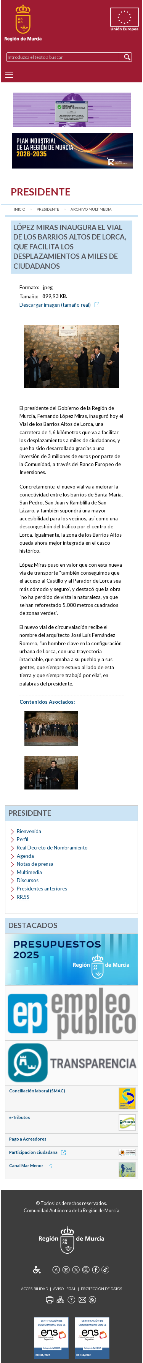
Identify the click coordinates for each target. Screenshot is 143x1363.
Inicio (19, 209)
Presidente (48, 209)
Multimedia (29, 872)
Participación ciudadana (38, 1152)
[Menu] (9, 75)
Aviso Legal (64, 1289)
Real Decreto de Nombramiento (52, 848)
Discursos (28, 880)
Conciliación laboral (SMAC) (37, 1090)
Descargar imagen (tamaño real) (60, 305)
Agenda (25, 856)
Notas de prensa (35, 864)
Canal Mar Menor (31, 1165)
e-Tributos (19, 1117)
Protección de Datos (101, 1289)
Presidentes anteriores (42, 889)
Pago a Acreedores (28, 1138)
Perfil (22, 839)
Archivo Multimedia (91, 209)
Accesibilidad (34, 1289)
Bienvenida (29, 831)
